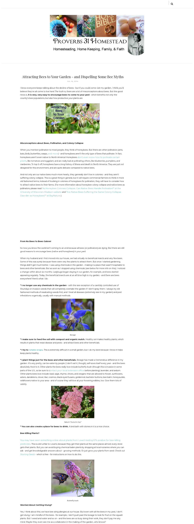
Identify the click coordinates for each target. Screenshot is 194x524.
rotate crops (35, 348)
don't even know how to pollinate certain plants (100, 157)
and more (52, 153)
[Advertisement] (42, 218)
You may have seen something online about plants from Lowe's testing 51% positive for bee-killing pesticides (71, 437)
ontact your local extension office (65, 368)
